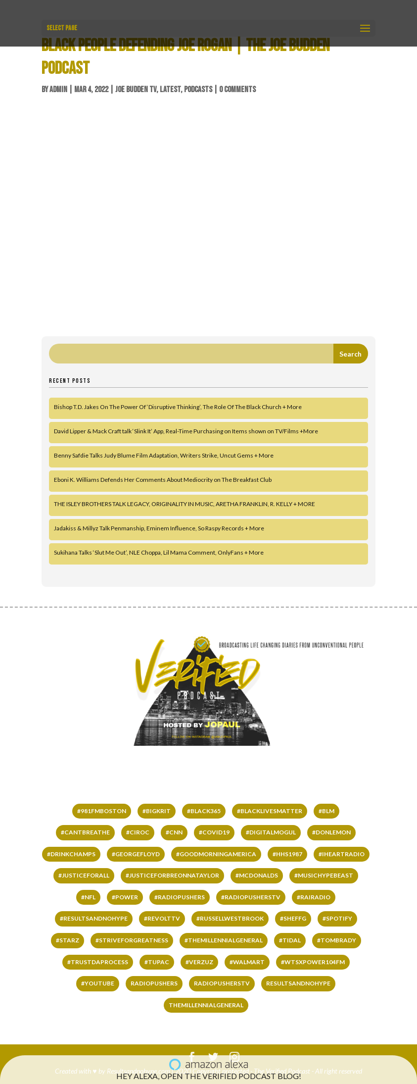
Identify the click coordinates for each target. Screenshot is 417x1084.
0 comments (237, 90)
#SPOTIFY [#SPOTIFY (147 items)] (337, 918)
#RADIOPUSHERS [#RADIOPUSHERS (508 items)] (179, 897)
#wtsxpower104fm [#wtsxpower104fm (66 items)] (313, 962)
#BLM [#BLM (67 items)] (326, 811)
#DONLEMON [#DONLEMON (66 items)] (331, 832)
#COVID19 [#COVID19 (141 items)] (214, 832)
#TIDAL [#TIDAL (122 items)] (290, 940)
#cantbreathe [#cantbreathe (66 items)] (85, 832)
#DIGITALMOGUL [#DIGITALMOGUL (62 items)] (271, 832)
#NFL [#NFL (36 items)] (88, 897)
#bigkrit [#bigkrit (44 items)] (156, 811)
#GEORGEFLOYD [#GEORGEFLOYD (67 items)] (136, 854)
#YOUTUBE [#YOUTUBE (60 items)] (97, 983)
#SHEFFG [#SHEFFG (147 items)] (293, 918)
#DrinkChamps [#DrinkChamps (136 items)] (71, 854)
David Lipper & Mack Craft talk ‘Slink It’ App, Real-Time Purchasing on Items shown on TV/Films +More (186, 431)
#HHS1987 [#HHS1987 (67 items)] (287, 854)
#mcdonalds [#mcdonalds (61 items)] (256, 875)
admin (58, 90)
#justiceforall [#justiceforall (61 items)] (83, 875)
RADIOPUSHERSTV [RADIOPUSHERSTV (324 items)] (222, 983)
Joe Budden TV (135, 90)
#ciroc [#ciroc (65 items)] (137, 832)
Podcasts (198, 90)
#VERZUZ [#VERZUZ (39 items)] (199, 962)
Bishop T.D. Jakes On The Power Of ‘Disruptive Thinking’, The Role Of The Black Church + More (178, 407)
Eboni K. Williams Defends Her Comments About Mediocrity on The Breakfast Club (163, 479)
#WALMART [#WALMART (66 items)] (247, 962)
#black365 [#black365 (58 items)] (204, 811)
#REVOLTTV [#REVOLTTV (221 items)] (162, 918)
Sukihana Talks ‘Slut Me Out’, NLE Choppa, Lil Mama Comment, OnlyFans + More (159, 552)
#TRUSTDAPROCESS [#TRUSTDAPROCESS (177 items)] (97, 962)
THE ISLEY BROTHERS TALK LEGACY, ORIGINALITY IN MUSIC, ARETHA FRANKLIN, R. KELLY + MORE (184, 504)
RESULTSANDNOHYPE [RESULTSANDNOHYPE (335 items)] (298, 983)
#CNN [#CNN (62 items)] (174, 832)
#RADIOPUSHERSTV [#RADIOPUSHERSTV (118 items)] (250, 897)
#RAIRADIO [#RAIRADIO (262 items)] (313, 897)
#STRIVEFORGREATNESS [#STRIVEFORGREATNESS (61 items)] (131, 940)
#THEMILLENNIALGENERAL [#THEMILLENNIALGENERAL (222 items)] (224, 940)
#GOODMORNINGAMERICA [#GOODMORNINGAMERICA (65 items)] (216, 854)
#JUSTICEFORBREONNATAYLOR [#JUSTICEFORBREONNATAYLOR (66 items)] (172, 875)
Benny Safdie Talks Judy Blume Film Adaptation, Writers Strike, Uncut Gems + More (164, 455)
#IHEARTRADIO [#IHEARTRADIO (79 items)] (342, 854)
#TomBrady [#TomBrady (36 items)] (336, 940)
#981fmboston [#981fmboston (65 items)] (101, 811)
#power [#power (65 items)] (125, 897)
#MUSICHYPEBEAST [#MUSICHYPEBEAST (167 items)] (323, 875)
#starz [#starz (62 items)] (67, 940)
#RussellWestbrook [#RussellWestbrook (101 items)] (230, 918)
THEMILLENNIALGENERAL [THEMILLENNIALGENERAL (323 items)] (206, 1005)
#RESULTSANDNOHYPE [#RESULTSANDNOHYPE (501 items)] (94, 918)
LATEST (170, 90)
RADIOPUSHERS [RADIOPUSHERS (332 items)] (154, 983)
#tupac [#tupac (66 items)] (156, 962)
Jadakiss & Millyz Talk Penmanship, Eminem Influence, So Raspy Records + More (159, 528)
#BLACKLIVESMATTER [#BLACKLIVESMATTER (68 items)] (269, 811)
